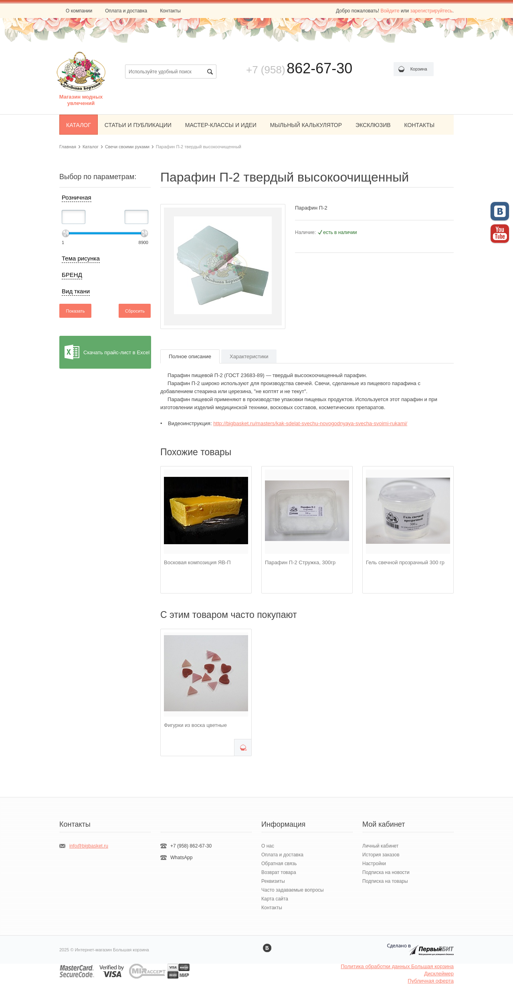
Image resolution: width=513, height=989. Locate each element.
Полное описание (190, 356)
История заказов (381, 855)
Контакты (170, 11)
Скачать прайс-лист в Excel (116, 352)
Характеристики (249, 356)
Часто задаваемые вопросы (292, 890)
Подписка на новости (386, 872)
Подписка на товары (385, 881)
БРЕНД (72, 274)
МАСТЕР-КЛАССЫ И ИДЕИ (220, 125)
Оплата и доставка (126, 11)
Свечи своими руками (127, 146)
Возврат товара (278, 872)
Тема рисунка (81, 258)
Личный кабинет (380, 846)
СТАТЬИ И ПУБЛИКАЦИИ (138, 125)
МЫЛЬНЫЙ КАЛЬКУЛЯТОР (306, 125)
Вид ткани (76, 291)
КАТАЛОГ (78, 125)
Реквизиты (273, 881)
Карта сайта (274, 899)
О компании (79, 11)
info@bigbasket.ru (88, 846)
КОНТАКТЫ (419, 125)
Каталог (91, 146)
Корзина (418, 69)
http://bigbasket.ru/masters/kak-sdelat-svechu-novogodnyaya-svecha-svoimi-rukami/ (310, 423)
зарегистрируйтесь (431, 11)
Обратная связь (279, 863)
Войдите (389, 11)
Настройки (374, 863)
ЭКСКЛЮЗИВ (373, 125)
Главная (67, 146)
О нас (267, 846)
